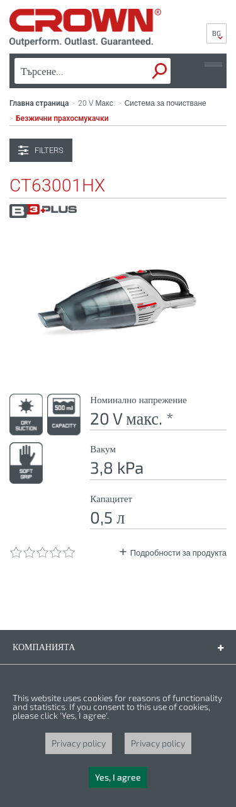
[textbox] (73, 71)
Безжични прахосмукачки (62, 118)
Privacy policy (79, 743)
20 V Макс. (96, 103)
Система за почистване (165, 103)
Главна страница (39, 103)
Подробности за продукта (178, 553)
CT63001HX (57, 186)
